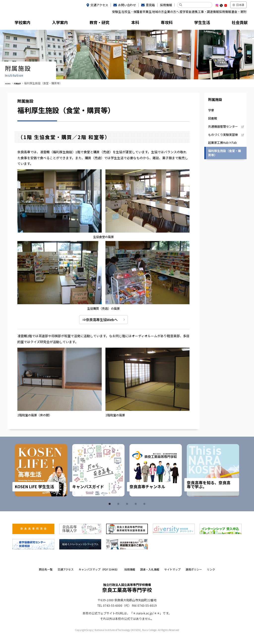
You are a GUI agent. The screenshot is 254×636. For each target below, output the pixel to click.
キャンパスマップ (99, 569)
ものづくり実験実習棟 (223, 134)
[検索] (197, 5)
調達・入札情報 (149, 569)
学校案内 (22, 24)
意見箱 (150, 5)
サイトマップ (172, 569)
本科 (112, 24)
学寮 (211, 110)
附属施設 (232, 24)
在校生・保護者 (105, 13)
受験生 (86, 13)
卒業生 (124, 13)
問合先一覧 (46, 569)
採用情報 (166, 5)
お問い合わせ (127, 5)
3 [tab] (127, 503)
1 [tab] (110, 503)
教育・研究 (82, 24)
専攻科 (142, 24)
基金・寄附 (237, 13)
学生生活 (172, 24)
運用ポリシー (194, 569)
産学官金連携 (176, 13)
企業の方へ (156, 13)
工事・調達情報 (199, 13)
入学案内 (52, 24)
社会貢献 (202, 24)
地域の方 (138, 13)
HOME (9, 83)
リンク (211, 569)
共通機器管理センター (223, 126)
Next (228, 470)
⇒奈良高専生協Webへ (98, 319)
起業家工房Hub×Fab (222, 142)
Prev (25, 470)
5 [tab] (145, 503)
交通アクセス (99, 5)
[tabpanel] (41, 470)
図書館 (212, 118)
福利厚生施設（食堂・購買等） (224, 153)
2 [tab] (119, 503)
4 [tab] (136, 503)
